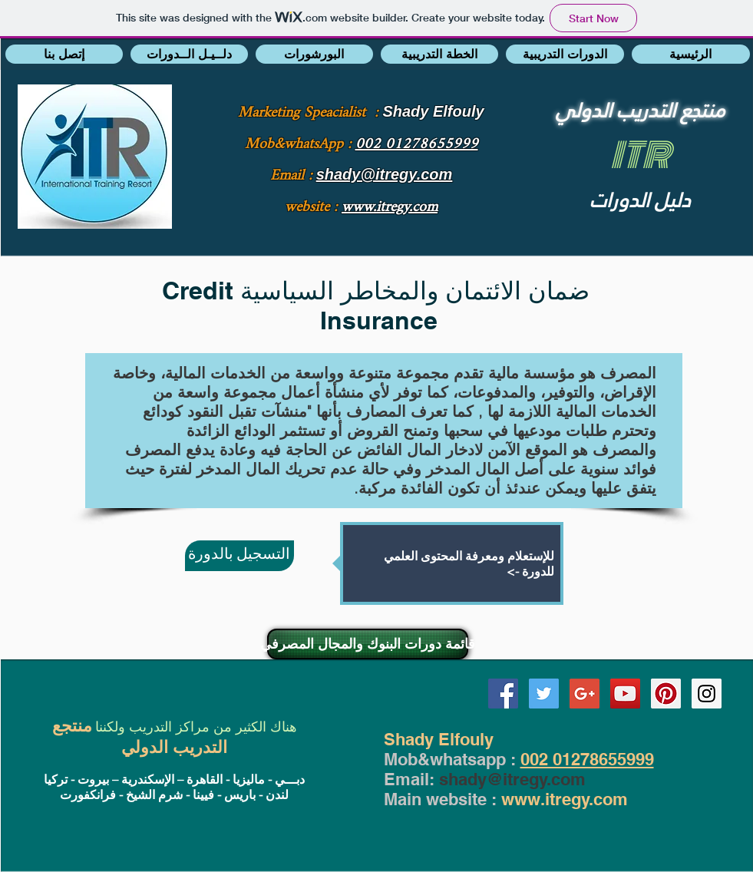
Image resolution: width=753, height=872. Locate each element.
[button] (64, 54)
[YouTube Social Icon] (625, 693)
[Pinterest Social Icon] (666, 693)
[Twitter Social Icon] (544, 693)
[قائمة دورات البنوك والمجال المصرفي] (367, 644)
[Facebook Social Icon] (503, 693)
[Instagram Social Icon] (707, 693)
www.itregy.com (564, 799)
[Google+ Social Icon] (584, 693)
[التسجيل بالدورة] (239, 555)
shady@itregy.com (512, 779)
